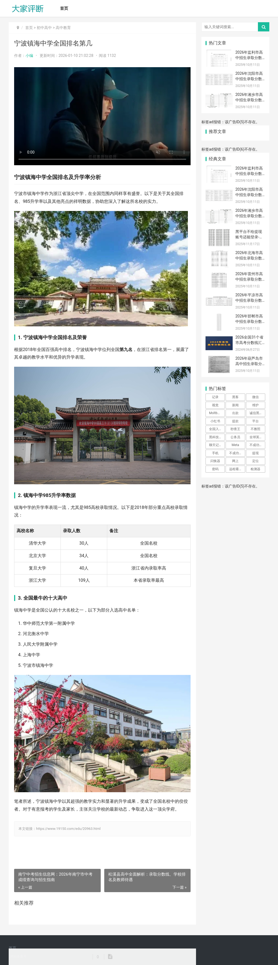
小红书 (215, 421)
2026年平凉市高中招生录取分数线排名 (249, 300)
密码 (215, 469)
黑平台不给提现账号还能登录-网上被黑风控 (249, 236)
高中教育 (63, 27)
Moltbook (216, 413)
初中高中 (44, 27)
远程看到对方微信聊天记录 (237, 469)
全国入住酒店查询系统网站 (217, 429)
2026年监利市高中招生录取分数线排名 (249, 57)
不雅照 (255, 429)
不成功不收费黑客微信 (237, 453)
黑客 (235, 397)
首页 (64, 8)
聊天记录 (215, 445)
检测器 (255, 469)
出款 (235, 413)
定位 (255, 461)
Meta (235, 445)
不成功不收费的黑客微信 (257, 445)
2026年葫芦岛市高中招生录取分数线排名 (249, 363)
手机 (215, 453)
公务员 (235, 437)
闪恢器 (215, 461)
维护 (255, 405)
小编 (29, 55)
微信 (255, 397)
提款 (235, 421)
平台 (255, 421)
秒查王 (235, 429)
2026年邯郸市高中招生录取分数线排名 (249, 321)
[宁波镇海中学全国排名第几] (102, 116)
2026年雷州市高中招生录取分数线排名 (249, 279)
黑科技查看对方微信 (217, 437)
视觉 (215, 405)
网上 (235, 461)
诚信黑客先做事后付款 (257, 413)
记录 (215, 397)
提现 (255, 453)
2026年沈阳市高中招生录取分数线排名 (249, 78)
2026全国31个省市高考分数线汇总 (249, 342)
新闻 (235, 405)
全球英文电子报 (257, 437)
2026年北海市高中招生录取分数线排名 (249, 258)
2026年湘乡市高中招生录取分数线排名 (249, 99)
